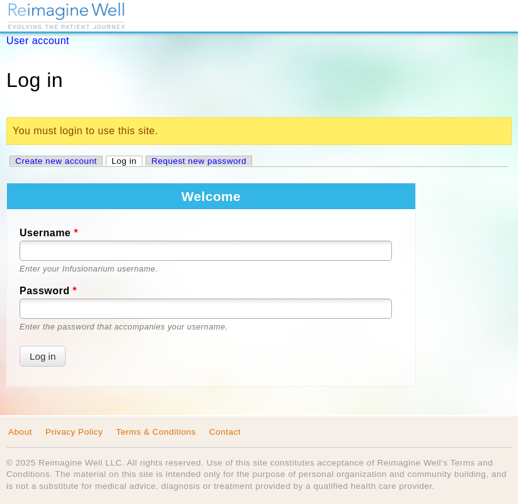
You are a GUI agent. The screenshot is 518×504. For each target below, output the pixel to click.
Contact (225, 432)
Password (48, 290)
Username (49, 232)
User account (37, 40)
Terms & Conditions (156, 432)
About (20, 432)
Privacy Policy (74, 432)
